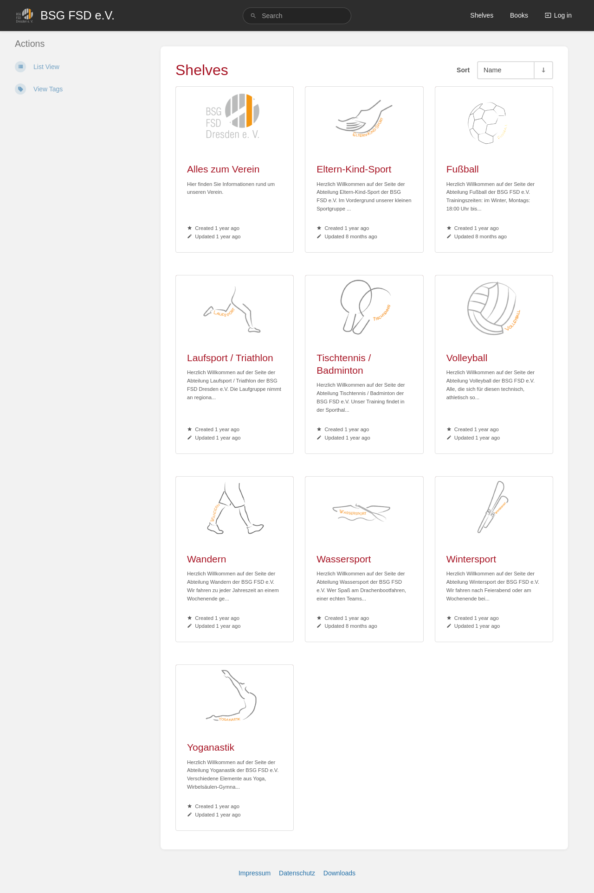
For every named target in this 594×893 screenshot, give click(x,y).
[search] (297, 15)
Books (519, 15)
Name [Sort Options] (492, 70)
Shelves (481, 15)
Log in (558, 15)
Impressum (255, 873)
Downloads (339, 873)
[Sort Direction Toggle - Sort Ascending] (543, 70)
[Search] (253, 16)
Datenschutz (297, 873)
